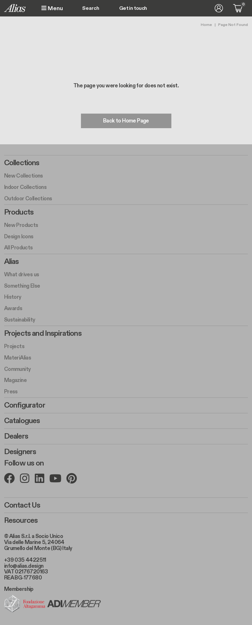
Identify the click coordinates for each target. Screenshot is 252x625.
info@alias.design (24, 565)
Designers (20, 452)
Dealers (16, 436)
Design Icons (19, 236)
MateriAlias (17, 357)
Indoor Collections (25, 187)
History (13, 297)
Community (17, 369)
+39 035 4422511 (25, 560)
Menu (52, 8)
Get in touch (133, 8)
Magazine (15, 380)
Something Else (22, 286)
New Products (21, 225)
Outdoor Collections (28, 198)
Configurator (24, 405)
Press (11, 391)
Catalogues (22, 421)
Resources (21, 521)
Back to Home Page (126, 120)
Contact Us (22, 505)
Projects (14, 346)
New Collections (23, 175)
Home (206, 24)
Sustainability (19, 319)
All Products (18, 248)
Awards (13, 308)
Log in (219, 8)
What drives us (21, 274)
